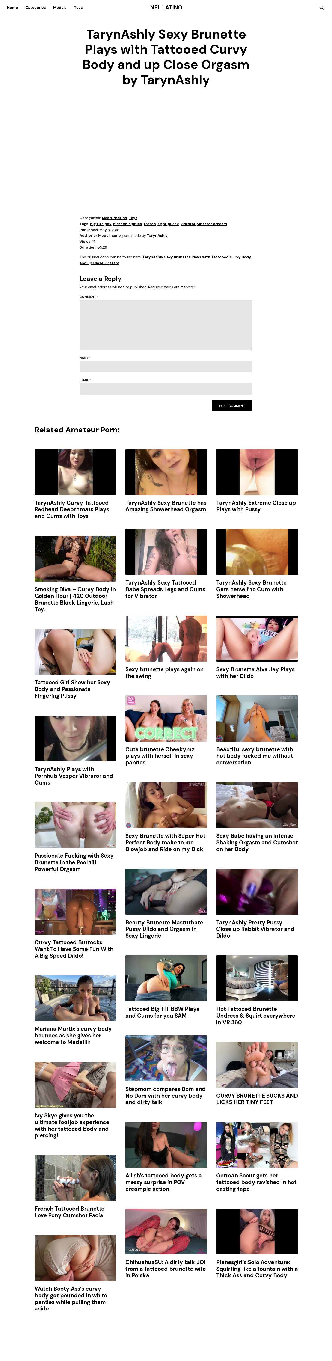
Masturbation (114, 218)
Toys (133, 218)
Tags (78, 7)
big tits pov (100, 224)
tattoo (150, 224)
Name (85, 358)
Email (85, 381)
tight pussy (168, 224)
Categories (35, 7)
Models (60, 7)
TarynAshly (157, 236)
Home (12, 7)
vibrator (188, 224)
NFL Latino (166, 7)
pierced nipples (127, 224)
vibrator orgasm (212, 224)
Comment (89, 297)
